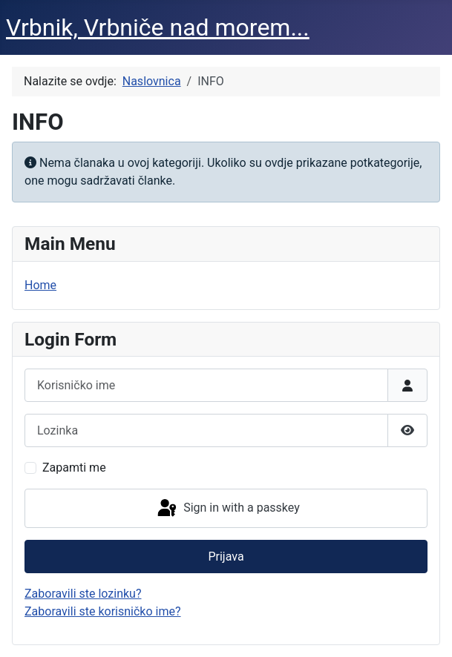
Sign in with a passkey (227, 509)
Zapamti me (74, 467)
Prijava (225, 556)
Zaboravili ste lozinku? (82, 594)
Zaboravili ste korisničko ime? (102, 611)
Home (40, 285)
